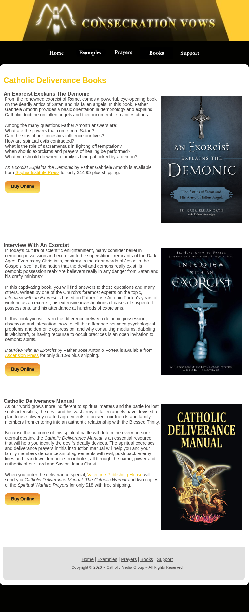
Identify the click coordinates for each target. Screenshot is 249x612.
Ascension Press (22, 355)
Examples (107, 559)
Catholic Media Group (125, 567)
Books (146, 559)
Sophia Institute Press (37, 172)
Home (88, 559)
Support (165, 559)
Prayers (129, 559)
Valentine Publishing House (115, 474)
